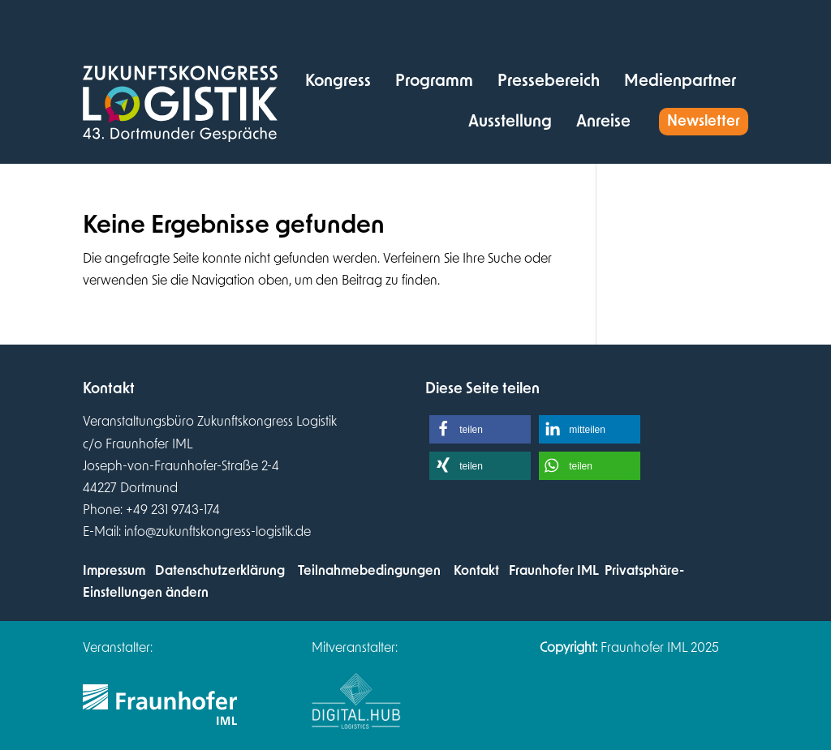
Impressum (114, 570)
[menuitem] (338, 81)
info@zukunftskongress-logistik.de (217, 531)
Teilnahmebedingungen (369, 570)
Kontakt (476, 570)
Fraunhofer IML (553, 570)
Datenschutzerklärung (220, 570)
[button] (480, 429)
